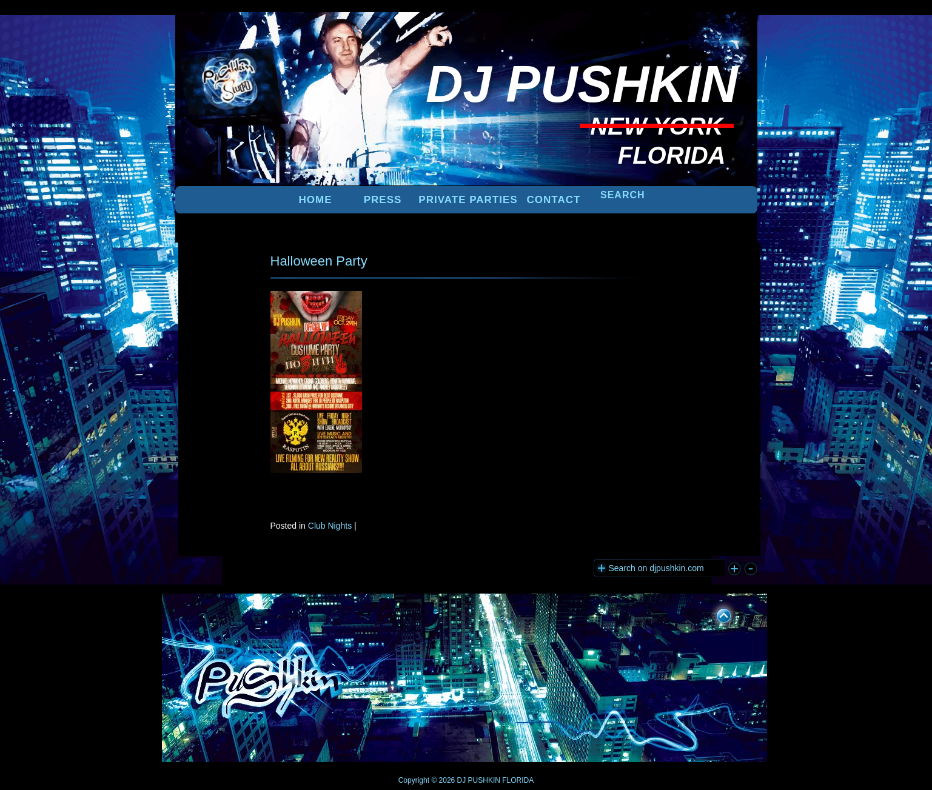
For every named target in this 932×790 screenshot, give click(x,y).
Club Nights (330, 526)
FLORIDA (518, 780)
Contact (554, 200)
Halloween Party (318, 261)
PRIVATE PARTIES (467, 200)
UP (715, 614)
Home (315, 200)
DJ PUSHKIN (477, 780)
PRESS (383, 200)
